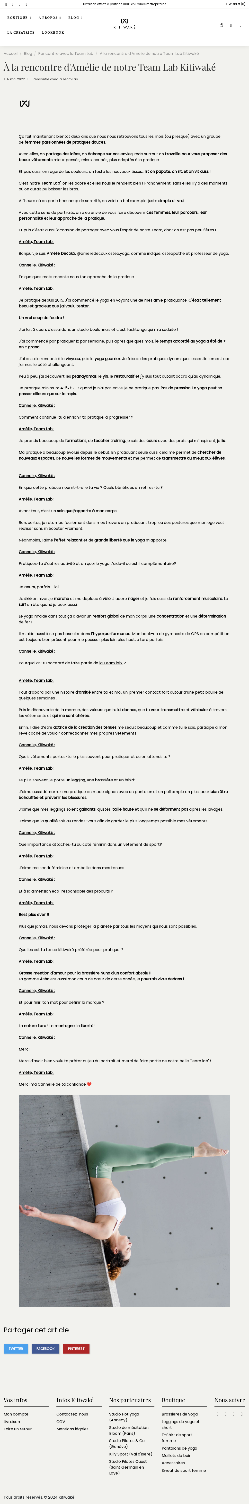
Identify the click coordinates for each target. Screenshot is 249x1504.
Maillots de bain (176, 1455)
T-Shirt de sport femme (177, 1438)
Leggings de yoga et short (181, 1424)
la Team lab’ (111, 663)
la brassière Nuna (93, 973)
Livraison (12, 1422)
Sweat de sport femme (184, 1470)
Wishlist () (234, 4)
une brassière (100, 780)
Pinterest (76, 1348)
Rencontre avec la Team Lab (55, 79)
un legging (75, 780)
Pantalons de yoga (179, 1448)
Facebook (45, 1348)
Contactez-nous (72, 1414)
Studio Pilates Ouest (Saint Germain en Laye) (128, 1467)
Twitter (16, 1348)
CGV (60, 1422)
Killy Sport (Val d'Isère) (130, 1454)
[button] (50, 17)
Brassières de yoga (180, 1414)
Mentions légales (72, 1429)
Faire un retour (18, 1429)
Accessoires (173, 1463)
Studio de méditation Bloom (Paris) (129, 1430)
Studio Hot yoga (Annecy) (124, 1417)
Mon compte (16, 1414)
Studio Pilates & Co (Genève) (127, 1443)
